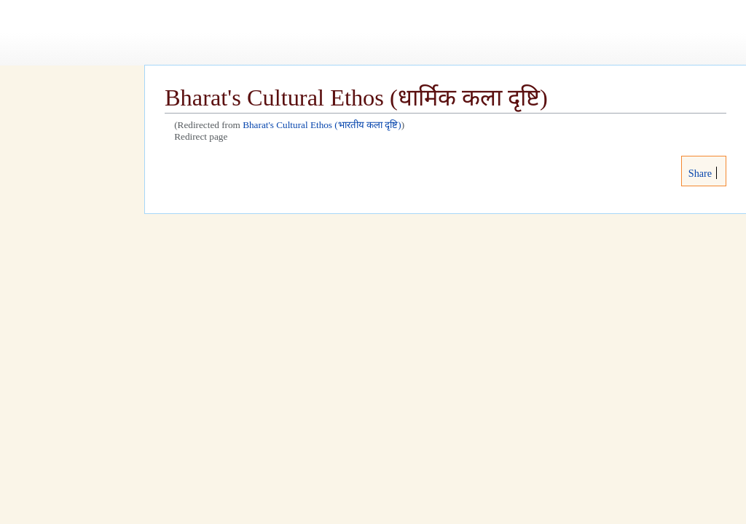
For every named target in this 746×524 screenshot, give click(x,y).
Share (699, 173)
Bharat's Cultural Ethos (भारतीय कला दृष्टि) (322, 124)
